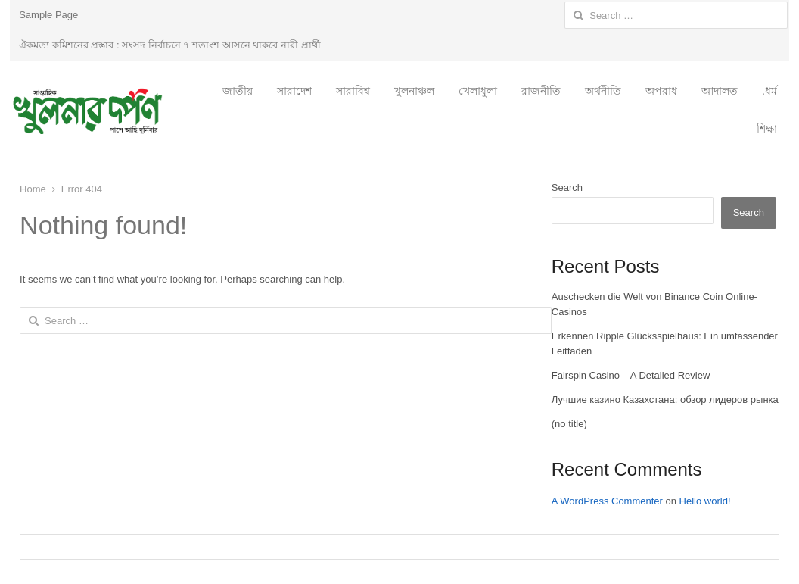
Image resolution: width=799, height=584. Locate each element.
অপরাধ (661, 91)
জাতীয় (237, 91)
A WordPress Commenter (607, 501)
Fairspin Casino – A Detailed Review (631, 375)
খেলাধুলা (478, 91)
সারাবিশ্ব (353, 91)
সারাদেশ (294, 91)
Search (567, 187)
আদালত (719, 91)
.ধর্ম (769, 91)
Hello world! (705, 501)
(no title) (569, 423)
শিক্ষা (767, 129)
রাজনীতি (541, 91)
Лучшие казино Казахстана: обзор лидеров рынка (665, 399)
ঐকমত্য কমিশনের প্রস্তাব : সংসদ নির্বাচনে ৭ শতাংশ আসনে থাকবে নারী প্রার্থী (169, 45)
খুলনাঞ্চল (414, 91)
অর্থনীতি (603, 91)
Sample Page (48, 14)
